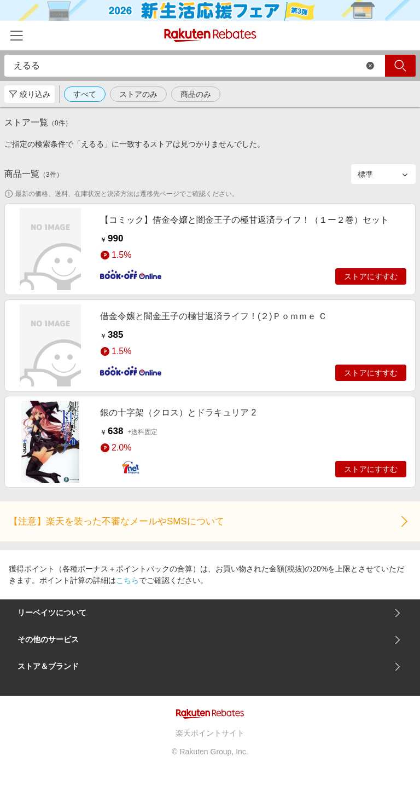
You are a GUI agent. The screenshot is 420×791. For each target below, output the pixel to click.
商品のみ (195, 94)
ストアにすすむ (371, 276)
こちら (127, 580)
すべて (84, 94)
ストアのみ (138, 94)
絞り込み (29, 94)
